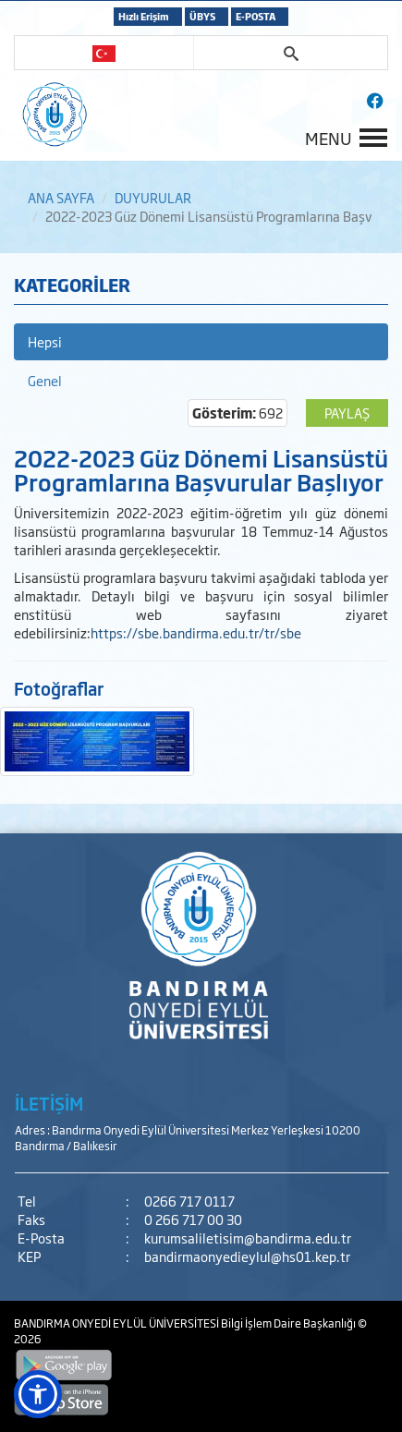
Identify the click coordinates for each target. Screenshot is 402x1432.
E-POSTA (255, 16)
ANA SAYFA (61, 197)
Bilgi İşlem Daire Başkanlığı (289, 1323)
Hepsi (45, 341)
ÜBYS (202, 16)
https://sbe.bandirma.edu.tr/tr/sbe (196, 632)
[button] (37, 1394)
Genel (45, 380)
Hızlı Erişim (143, 16)
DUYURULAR (153, 197)
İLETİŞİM (49, 1103)
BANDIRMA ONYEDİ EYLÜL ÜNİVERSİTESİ (117, 1323)
